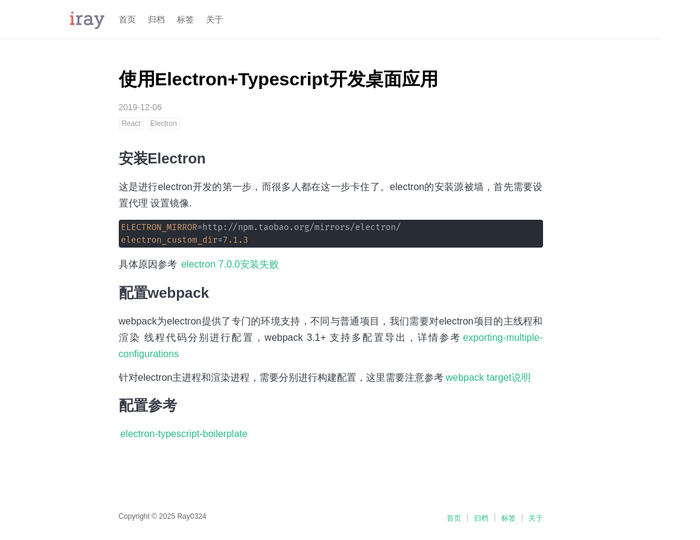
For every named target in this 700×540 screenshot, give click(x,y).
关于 (214, 19)
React (131, 123)
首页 (127, 19)
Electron (163, 123)
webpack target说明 (488, 377)
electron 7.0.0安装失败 (230, 264)
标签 (185, 19)
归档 (156, 19)
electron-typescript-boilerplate (184, 434)
